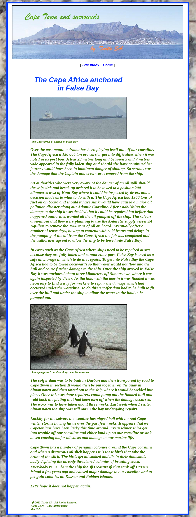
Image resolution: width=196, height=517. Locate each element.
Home (108, 65)
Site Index (90, 65)
